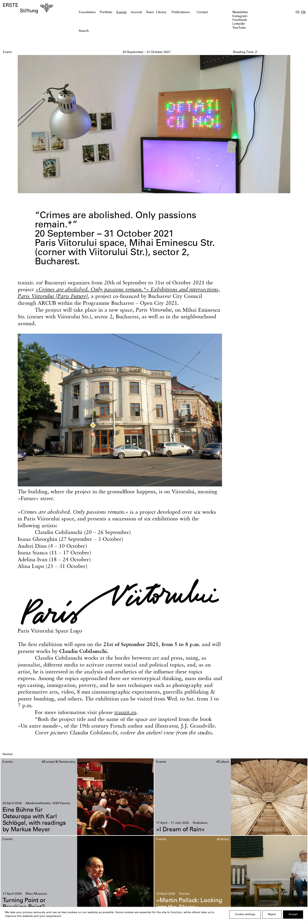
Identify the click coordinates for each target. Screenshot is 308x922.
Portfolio (106, 12)
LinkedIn (238, 24)
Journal (136, 12)
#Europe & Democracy (58, 762)
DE (298, 12)
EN (303, 12)
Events (122, 12)
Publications (181, 12)
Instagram (239, 16)
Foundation (87, 12)
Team (150, 12)
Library (161, 12)
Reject (272, 914)
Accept (293, 914)
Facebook (239, 20)
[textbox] (129, 31)
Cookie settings (245, 914)
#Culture (222, 762)
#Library (223, 839)
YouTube (239, 28)
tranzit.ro (125, 712)
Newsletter (240, 12)
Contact (202, 12)
